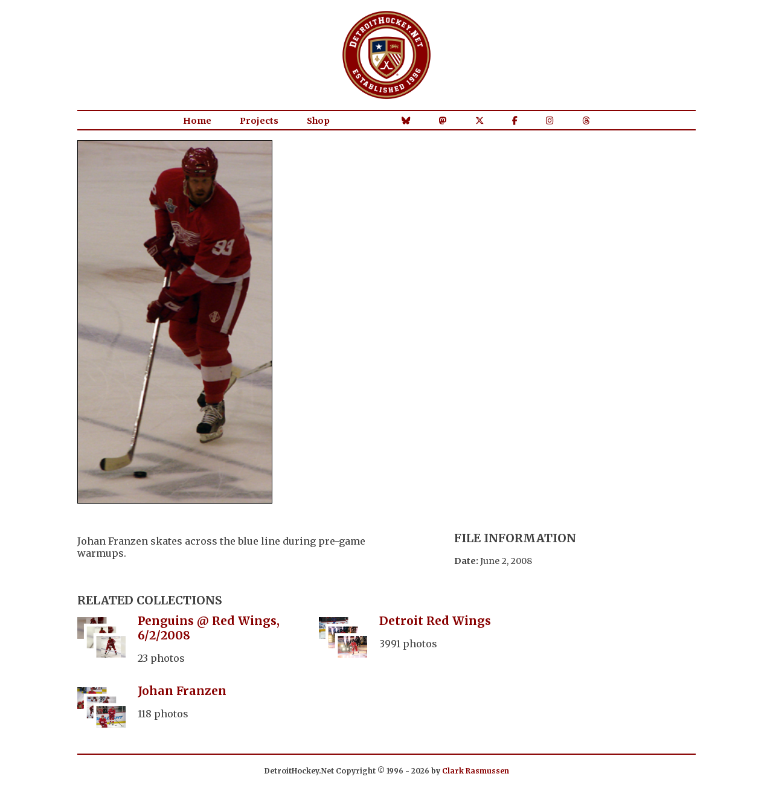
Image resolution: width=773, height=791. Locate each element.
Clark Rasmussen (475, 770)
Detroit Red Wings (435, 620)
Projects (259, 120)
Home (197, 120)
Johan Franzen (182, 691)
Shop (318, 120)
